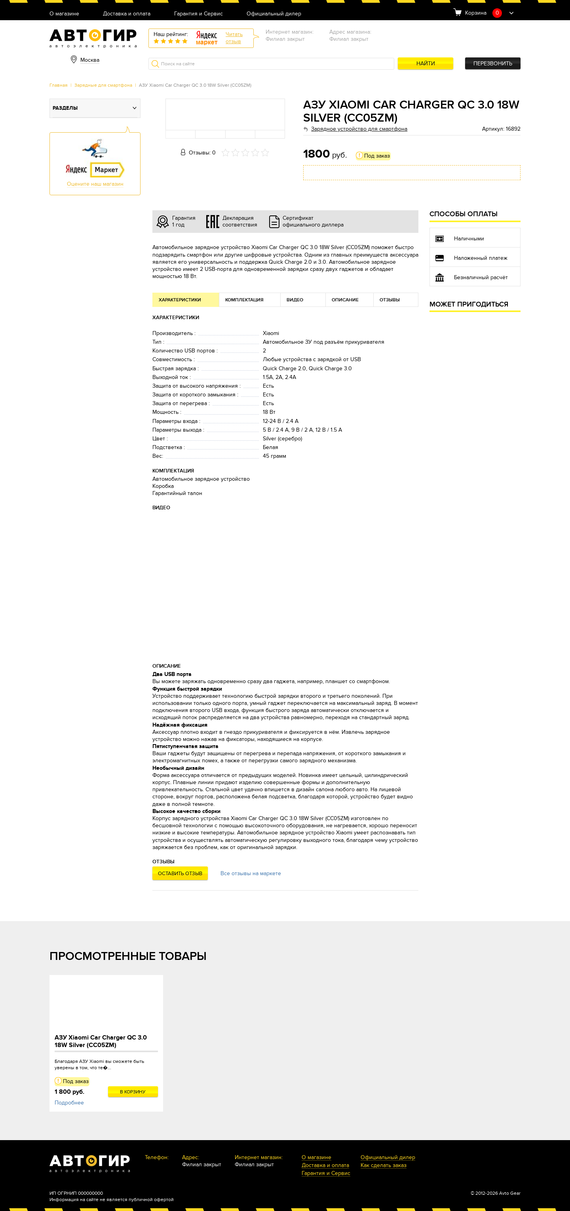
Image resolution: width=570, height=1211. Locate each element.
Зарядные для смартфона (103, 85)
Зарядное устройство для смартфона (359, 129)
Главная (58, 85)
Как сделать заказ (384, 1166)
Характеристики (180, 300)
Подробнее (69, 1102)
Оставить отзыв (180, 873)
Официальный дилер (274, 14)
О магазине (64, 14)
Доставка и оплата (126, 14)
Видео (295, 300)
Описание (345, 300)
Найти (425, 63)
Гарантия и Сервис (198, 14)
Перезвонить (492, 63)
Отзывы (390, 300)
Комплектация (244, 300)
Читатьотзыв (234, 38)
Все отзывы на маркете (250, 873)
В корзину (133, 1092)
